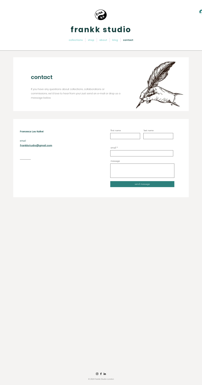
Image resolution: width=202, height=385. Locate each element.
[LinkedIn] (104, 373)
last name (149, 130)
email (113, 147)
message (115, 161)
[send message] (142, 184)
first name (116, 130)
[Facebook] (100, 373)
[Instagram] (97, 373)
